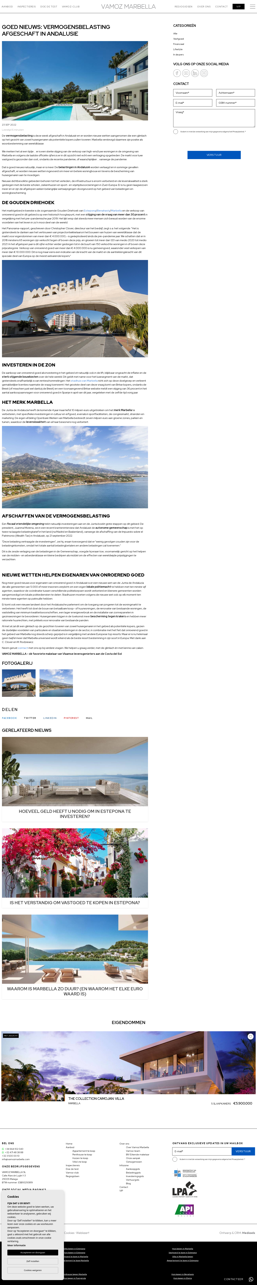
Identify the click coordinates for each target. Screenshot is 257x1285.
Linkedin (50, 717)
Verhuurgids (132, 1179)
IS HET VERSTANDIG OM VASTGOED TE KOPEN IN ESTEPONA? (75, 903)
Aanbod (7, 6)
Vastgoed (178, 38)
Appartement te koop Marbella (74, 1260)
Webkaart (82, 1233)
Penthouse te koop (82, 1154)
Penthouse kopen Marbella (74, 1274)
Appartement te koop (83, 1150)
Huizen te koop (80, 1158)
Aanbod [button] (70, 1147)
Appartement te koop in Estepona (182, 1260)
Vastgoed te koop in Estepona (183, 1252)
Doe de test (48, 6)
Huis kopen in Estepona (74, 1252)
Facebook (9, 717)
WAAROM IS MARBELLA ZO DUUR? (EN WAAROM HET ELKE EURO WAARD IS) (75, 991)
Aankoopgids (133, 1168)
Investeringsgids (135, 1176)
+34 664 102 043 (12, 1148)
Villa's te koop (79, 1161)
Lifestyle (177, 49)
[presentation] (190, 143)
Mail (89, 717)
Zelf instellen (32, 1261)
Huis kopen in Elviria (182, 1278)
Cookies (69, 1233)
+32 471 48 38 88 (12, 1152)
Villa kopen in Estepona (74, 1248)
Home (69, 1143)
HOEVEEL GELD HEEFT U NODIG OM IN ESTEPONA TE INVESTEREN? (75, 814)
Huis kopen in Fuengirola (74, 1278)
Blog (128, 1183)
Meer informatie (16, 1245)
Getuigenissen (134, 1161)
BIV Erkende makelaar (137, 1154)
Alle (175, 33)
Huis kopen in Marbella (182, 1248)
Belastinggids (133, 1172)
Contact (221, 6)
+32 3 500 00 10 (11, 1155)
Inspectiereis (27, 6)
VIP (239, 6)
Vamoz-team (133, 1150)
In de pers (178, 54)
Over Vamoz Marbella (137, 1147)
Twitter (30, 717)
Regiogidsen (183, 6)
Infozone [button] (124, 1165)
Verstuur (214, 155)
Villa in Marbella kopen (182, 1256)
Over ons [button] (204, 6)
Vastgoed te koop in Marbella (74, 1256)
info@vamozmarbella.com (16, 1159)
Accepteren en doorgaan (32, 1252)
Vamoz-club (71, 6)
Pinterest (71, 717)
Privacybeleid (239, 131)
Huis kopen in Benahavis (182, 1274)
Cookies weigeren (33, 1270)
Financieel (178, 44)
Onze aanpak (133, 1158)
